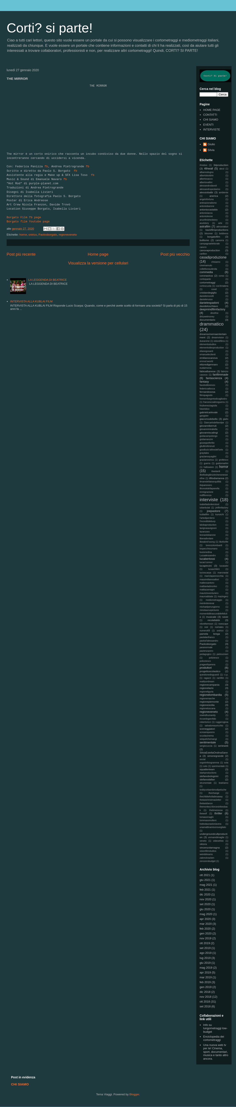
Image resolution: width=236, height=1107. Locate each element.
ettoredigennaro (209, 364)
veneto (203, 841)
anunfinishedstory (208, 220)
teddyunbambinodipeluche (213, 790)
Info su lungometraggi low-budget (215, 1028)
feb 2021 (205, 889)
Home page (98, 254)
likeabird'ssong (207, 542)
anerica (214, 195)
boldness (223, 233)
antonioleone (206, 216)
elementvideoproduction (212, 347)
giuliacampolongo (208, 436)
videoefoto (218, 841)
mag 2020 (206, 914)
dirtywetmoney (207, 316)
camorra (219, 240)
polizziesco (205, 661)
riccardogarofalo (208, 719)
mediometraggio (214, 600)
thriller (218, 813)
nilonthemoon (206, 624)
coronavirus (206, 275)
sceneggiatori (207, 728)
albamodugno (207, 172)
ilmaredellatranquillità (210, 481)
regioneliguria (206, 691)
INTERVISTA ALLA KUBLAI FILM (31, 301)
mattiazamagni (207, 589)
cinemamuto (206, 265)
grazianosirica (207, 460)
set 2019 (205, 948)
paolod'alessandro (209, 641)
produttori (206, 667)
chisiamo (215, 262)
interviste (209, 499)
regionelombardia (211, 694)
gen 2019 (206, 987)
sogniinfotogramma (209, 762)
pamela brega (210, 633)
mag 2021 (206, 884)
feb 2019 (205, 982)
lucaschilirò (213, 569)
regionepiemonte (209, 701)
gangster (204, 416)
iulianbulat (205, 507)
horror (23, 234)
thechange (214, 793)
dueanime (205, 341)
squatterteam (207, 769)
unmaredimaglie (216, 837)
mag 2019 (206, 967)
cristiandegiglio (208, 292)
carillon (203, 254)
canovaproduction (210, 250)
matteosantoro (207, 583)
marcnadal (222, 572)
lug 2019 (205, 958)
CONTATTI (210, 114)
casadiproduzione (213, 257)
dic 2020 (205, 894)
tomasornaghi (207, 817)
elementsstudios (208, 344)
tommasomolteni (208, 820)
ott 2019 (205, 943)
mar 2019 (206, 977)
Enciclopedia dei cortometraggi (213, 1038)
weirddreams (206, 854)
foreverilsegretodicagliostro (213, 399)
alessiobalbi (206, 192)
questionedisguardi (209, 675)
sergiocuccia (206, 746)
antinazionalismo (208, 203)
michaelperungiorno (210, 607)
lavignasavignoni (208, 528)
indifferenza (206, 495)
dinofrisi (214, 313)
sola (226, 762)
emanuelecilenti (207, 354)
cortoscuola (205, 286)
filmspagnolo (206, 395)
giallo (225, 419)
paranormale (206, 647)
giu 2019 (205, 962)
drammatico (212, 323)
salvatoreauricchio (214, 725)
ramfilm (220, 678)
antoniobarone (207, 206)
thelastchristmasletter (210, 800)
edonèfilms (219, 341)
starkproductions (208, 773)
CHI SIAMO (210, 119)
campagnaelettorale (210, 243)
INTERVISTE (211, 129)
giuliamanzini (206, 439)
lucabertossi (207, 558)
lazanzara (205, 531)
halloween (209, 467)
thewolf (203, 813)
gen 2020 (206, 933)
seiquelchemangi (208, 739)
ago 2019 (206, 952)
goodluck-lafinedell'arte (211, 449)
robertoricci (205, 722)
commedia (206, 272)
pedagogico (206, 654)
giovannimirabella (208, 429)
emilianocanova (208, 357)
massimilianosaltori (209, 579)
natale (225, 617)
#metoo (203, 165)
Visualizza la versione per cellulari (98, 263)
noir (206, 627)
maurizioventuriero (209, 593)
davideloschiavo (209, 306)
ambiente (223, 192)
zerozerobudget (207, 861)
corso (221, 276)
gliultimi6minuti (207, 446)
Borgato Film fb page (24, 217)
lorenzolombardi (214, 545)
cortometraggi (207, 282)
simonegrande (215, 755)
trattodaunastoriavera (210, 824)
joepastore (213, 511)
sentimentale (208, 742)
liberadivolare (206, 538)
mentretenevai (207, 603)
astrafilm (205, 226)
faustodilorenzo (207, 385)
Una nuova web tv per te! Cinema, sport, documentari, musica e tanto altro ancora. (215, 1051)
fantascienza (214, 378)
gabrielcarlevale (209, 412)
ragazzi (207, 678)
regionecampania (209, 684)
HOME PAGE (211, 110)
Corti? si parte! (50, 27)
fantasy (204, 381)
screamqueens (207, 732)
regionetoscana (207, 708)
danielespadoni (209, 302)
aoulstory (204, 223)
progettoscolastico (210, 671)
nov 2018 (206, 996)
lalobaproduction (208, 525)
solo (205, 766)
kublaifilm (204, 514)
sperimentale (218, 766)
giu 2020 (205, 909)
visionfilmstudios (208, 851)
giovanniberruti (208, 425)
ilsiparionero (206, 485)
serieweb (223, 745)
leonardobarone (208, 535)
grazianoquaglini (208, 456)
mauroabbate (206, 596)
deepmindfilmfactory (212, 309)
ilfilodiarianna (216, 478)
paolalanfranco (207, 637)
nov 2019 (206, 938)
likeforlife (223, 542)
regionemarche (207, 698)
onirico (32, 234)
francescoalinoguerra (214, 402)
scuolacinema (207, 736)
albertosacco (206, 179)
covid (214, 289)
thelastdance (206, 803)
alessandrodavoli (208, 185)
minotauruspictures (209, 610)
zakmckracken (207, 858)
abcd (221, 168)
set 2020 (205, 904)
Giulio (211, 144)
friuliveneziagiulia (208, 405)
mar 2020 (206, 923)
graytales (204, 453)
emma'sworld (206, 361)
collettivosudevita (208, 269)
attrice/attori (222, 226)
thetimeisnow (216, 810)
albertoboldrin (207, 175)
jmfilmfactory (221, 507)
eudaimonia (206, 368)
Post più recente (21, 254)
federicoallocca (207, 388)
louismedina (206, 552)
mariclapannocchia (214, 576)
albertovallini (206, 182)
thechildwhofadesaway (211, 796)
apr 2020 (205, 919)
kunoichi (219, 514)
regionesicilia (207, 704)
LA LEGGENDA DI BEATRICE (47, 279)
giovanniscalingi (209, 432)
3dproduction (220, 165)
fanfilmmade (220, 374)
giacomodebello (209, 418)
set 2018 (205, 1006)
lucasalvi (223, 566)
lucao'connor (206, 562)
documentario (207, 319)
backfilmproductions (217, 229)
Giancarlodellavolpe (214, 422)
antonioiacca (206, 213)
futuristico (204, 409)
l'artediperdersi (207, 518)
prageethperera (207, 664)
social (203, 759)
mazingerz (223, 596)
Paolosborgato (48, 234)
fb (46, 166)
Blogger (134, 1094)
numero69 (205, 630)
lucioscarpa (205, 572)
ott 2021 (205, 875)
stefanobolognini (209, 776)
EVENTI (208, 124)
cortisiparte (205, 279)
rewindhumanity (208, 715)
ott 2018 (205, 1001)
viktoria (203, 844)
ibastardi (216, 471)
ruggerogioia (221, 722)
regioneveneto (68, 234)
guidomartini (222, 463)
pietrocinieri (222, 654)
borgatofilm (213, 236)
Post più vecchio (175, 254)
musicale (211, 616)
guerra (207, 463)
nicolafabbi (214, 620)
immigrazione (206, 492)
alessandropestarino (210, 189)
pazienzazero (206, 651)
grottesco (223, 460)
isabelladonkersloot (209, 504)
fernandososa (207, 391)
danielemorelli (207, 296)
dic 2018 (205, 992)
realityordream (207, 681)
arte (220, 223)
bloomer (209, 233)
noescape (223, 624)
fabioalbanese (208, 371)
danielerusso (206, 299)
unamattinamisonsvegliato (213, 827)
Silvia (211, 150)
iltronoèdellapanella (209, 488)
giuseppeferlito (207, 443)
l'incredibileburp (207, 521)
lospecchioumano (208, 548)
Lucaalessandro (208, 555)
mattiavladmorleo (208, 586)
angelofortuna (207, 199)
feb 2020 (205, 928)
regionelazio (207, 688)
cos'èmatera (222, 286)
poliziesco (214, 658)
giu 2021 (205, 880)
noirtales (219, 627)
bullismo (204, 240)
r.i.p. (226, 675)
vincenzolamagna (210, 847)
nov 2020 (206, 899)
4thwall (208, 168)
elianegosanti (206, 351)
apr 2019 (205, 972)
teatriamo (223, 783)
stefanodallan (207, 779)
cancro (203, 247)
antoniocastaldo (209, 209)
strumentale (206, 783)
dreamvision (218, 337)
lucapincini (206, 565)
